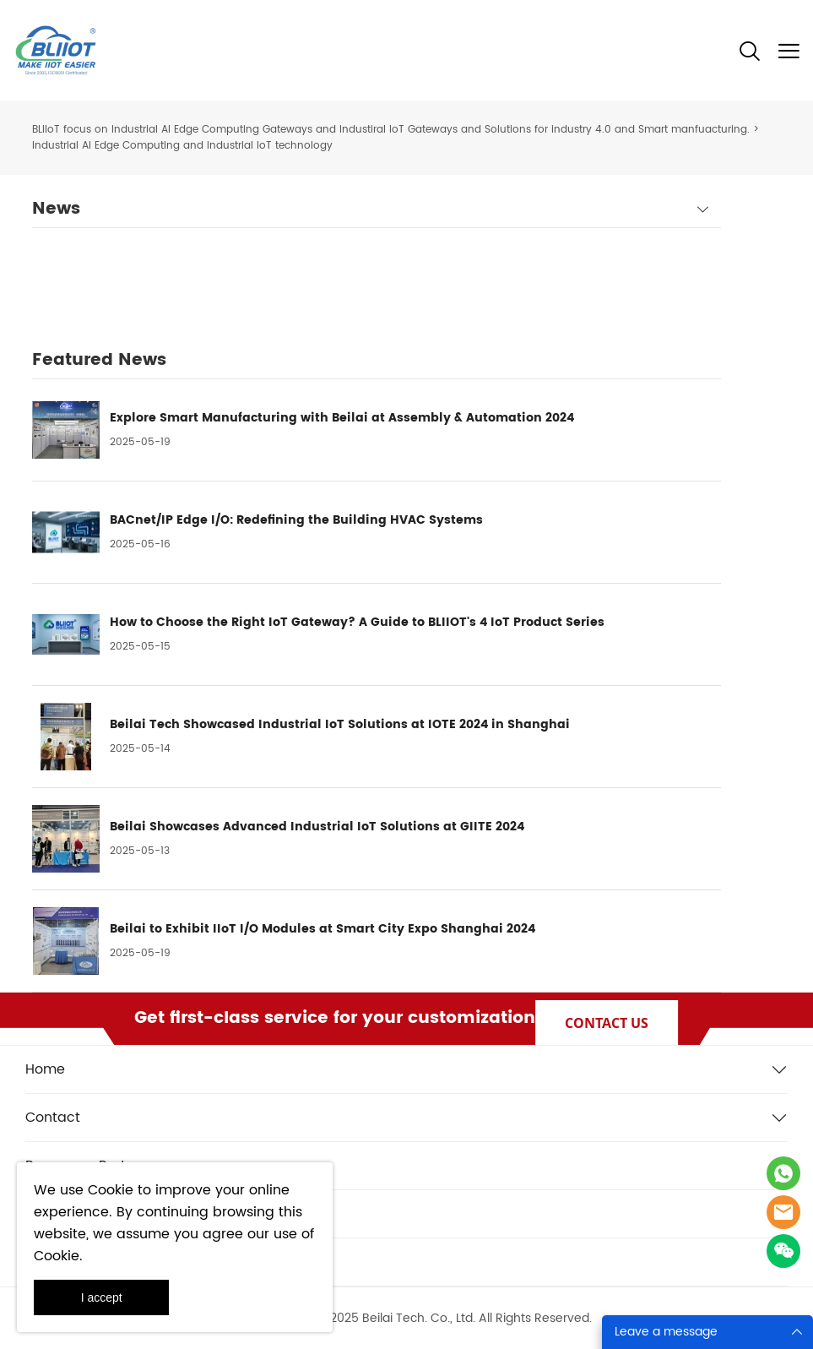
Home (45, 1069)
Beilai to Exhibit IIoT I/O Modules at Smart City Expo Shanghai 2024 (322, 929)
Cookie (110, 1190)
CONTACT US (606, 1023)
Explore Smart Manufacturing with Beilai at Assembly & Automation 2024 (342, 418)
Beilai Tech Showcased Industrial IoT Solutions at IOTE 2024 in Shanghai (340, 724)
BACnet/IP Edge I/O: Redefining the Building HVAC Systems (296, 520)
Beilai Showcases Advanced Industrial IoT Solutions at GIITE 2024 (317, 827)
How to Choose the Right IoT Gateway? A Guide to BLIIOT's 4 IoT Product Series (357, 622)
